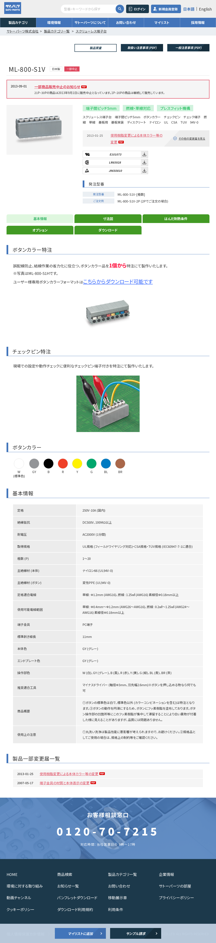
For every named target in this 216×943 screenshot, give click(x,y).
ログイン (140, 9)
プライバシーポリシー (176, 897)
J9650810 (115, 171)
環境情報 (54, 22)
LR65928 (115, 162)
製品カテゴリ (18, 22)
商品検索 (64, 874)
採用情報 (198, 22)
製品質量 (95, 48)
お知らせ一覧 (68, 886)
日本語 (188, 9)
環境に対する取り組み (25, 886)
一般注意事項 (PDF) (188, 47)
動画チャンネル (19, 897)
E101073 (115, 154)
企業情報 (166, 874)
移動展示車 (117, 897)
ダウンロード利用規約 (75, 909)
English (205, 9)
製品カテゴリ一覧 (122, 874)
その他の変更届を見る (191, 138)
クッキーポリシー (20, 909)
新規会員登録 (168, 9)
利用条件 (115, 909)
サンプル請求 (135, 933)
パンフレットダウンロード (77, 897)
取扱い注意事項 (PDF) (142, 47)
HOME (12, 874)
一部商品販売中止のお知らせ (57, 86)
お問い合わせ (126, 22)
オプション (40, 230)
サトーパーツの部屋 (175, 886)
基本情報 (40, 218)
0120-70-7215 (108, 831)
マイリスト (161, 22)
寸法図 (108, 218)
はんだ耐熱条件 (176, 218)
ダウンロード (107, 230)
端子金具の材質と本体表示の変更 (64, 782)
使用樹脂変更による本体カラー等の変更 (69, 773)
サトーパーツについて (90, 22)
